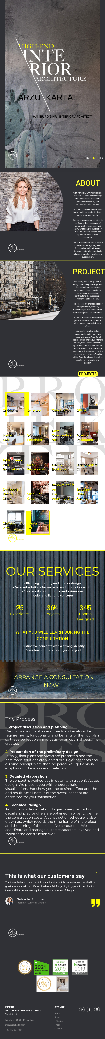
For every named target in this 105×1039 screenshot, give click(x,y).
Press (57, 1025)
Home (57, 1013)
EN (94, 157)
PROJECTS (88, 374)
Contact (58, 1028)
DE (87, 157)
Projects (59, 1021)
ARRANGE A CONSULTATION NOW (54, 681)
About (57, 1017)
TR (101, 157)
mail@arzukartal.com (15, 1025)
